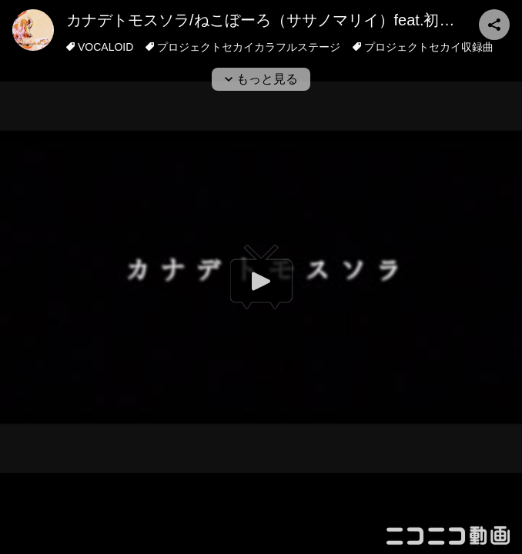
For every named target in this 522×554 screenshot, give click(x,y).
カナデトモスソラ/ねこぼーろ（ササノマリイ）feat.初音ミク (275, 20)
